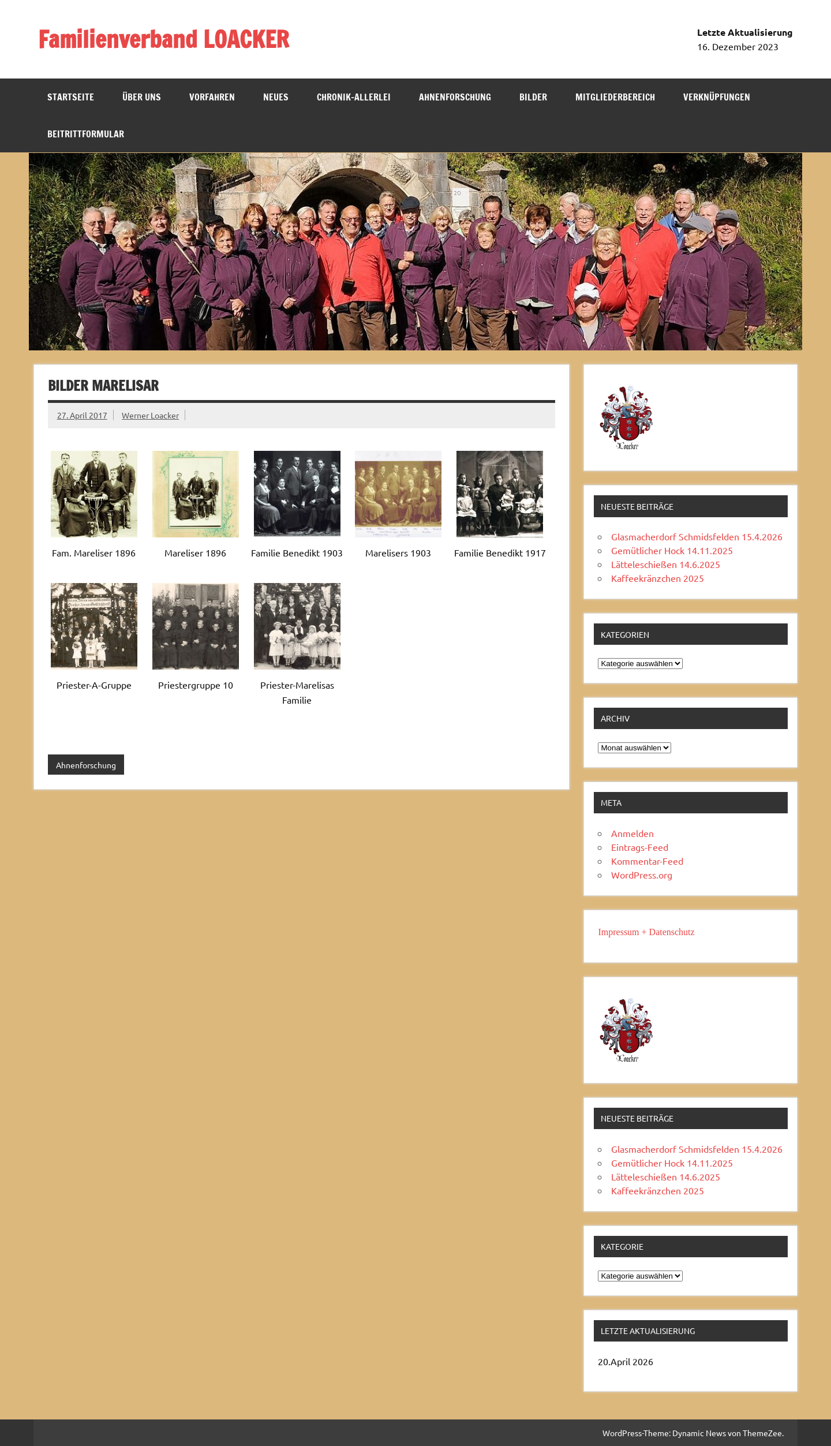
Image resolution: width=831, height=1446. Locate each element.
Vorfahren (212, 97)
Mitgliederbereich (615, 97)
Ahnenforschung (455, 97)
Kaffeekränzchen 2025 (657, 578)
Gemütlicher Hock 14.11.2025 (672, 550)
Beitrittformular (85, 134)
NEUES (276, 97)
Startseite (70, 97)
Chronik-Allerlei (354, 97)
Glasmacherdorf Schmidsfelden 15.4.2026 (697, 536)
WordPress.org (641, 874)
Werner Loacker (150, 415)
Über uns (141, 97)
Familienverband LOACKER (163, 39)
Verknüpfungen (716, 97)
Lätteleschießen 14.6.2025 (665, 564)
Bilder (533, 97)
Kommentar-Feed (647, 860)
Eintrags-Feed (639, 847)
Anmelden (632, 833)
